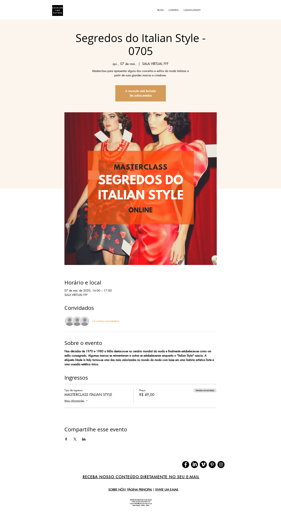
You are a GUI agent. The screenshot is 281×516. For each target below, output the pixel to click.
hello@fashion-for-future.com (143, 503)
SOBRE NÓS (116, 490)
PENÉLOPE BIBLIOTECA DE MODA (141, 500)
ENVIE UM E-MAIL (166, 490)
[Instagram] (221, 464)
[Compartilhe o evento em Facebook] (66, 439)
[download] (194, 464)
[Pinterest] (212, 464)
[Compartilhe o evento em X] (75, 439)
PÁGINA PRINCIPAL (139, 490)
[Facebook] (185, 464)
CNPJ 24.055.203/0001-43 (141, 502)
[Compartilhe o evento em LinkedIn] (84, 439)
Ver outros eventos (140, 95)
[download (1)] (203, 464)
